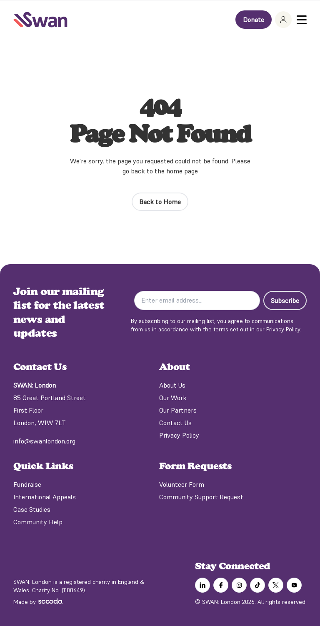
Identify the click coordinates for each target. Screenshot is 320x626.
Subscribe (285, 300)
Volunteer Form (181, 484)
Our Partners (178, 410)
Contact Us (175, 422)
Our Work (173, 397)
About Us (172, 385)
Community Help (37, 522)
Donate (253, 19)
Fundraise (27, 484)
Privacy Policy (179, 435)
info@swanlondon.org (44, 441)
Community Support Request (201, 497)
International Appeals (44, 497)
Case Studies (31, 509)
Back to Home (160, 202)
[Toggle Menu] (302, 19)
